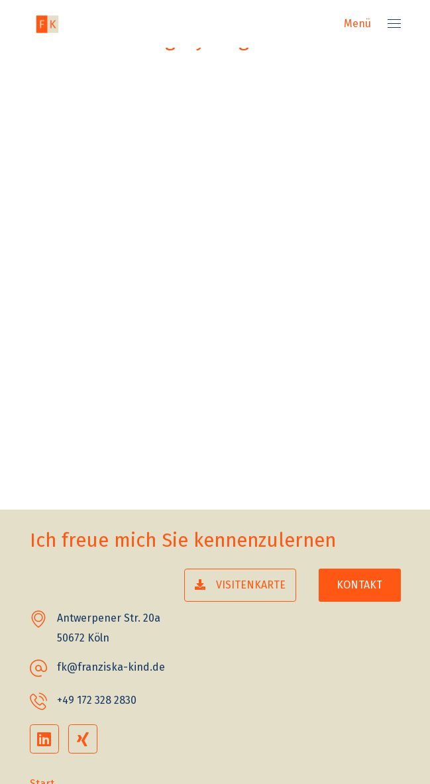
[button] (240, 585)
